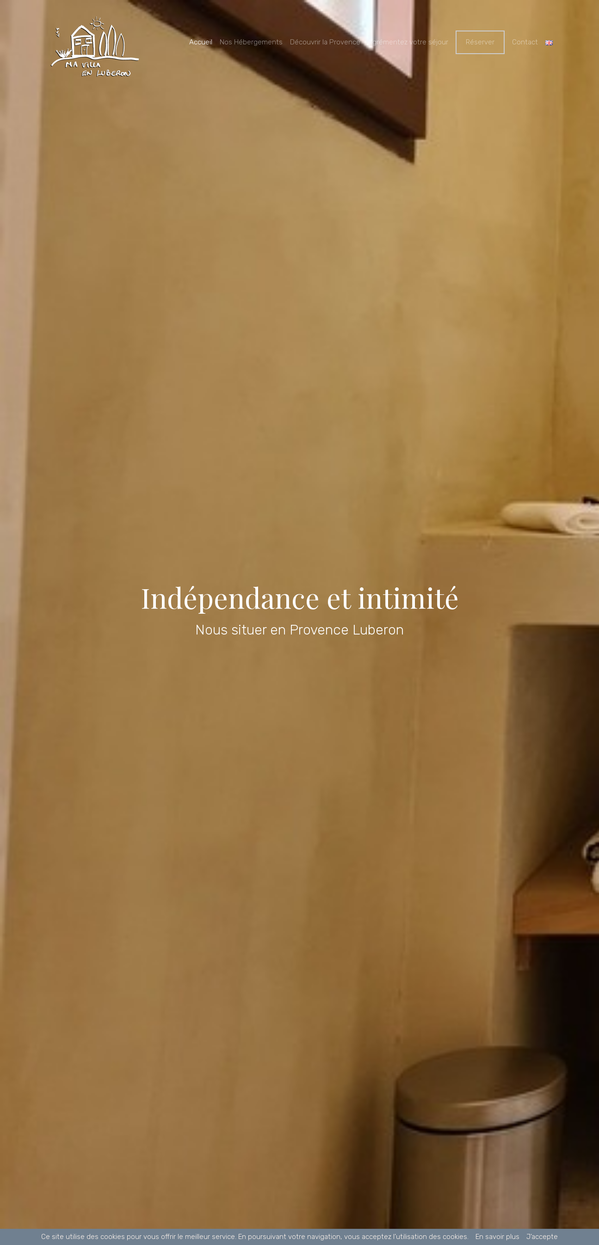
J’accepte (542, 1237)
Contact (525, 42)
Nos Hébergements (251, 42)
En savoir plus (497, 1237)
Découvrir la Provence (325, 42)
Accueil (200, 42)
